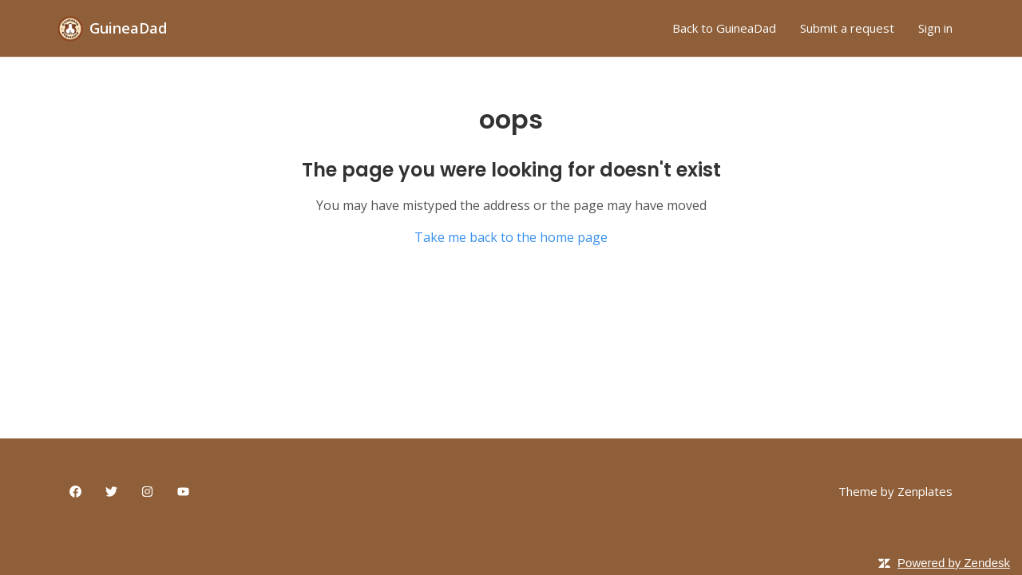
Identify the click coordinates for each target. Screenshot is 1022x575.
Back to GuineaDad (724, 28)
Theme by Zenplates (895, 490)
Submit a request (847, 28)
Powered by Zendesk (953, 562)
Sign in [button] (935, 28)
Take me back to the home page (511, 237)
